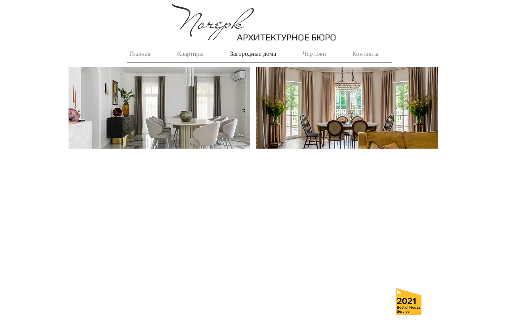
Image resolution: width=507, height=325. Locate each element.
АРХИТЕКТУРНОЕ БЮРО (286, 37)
